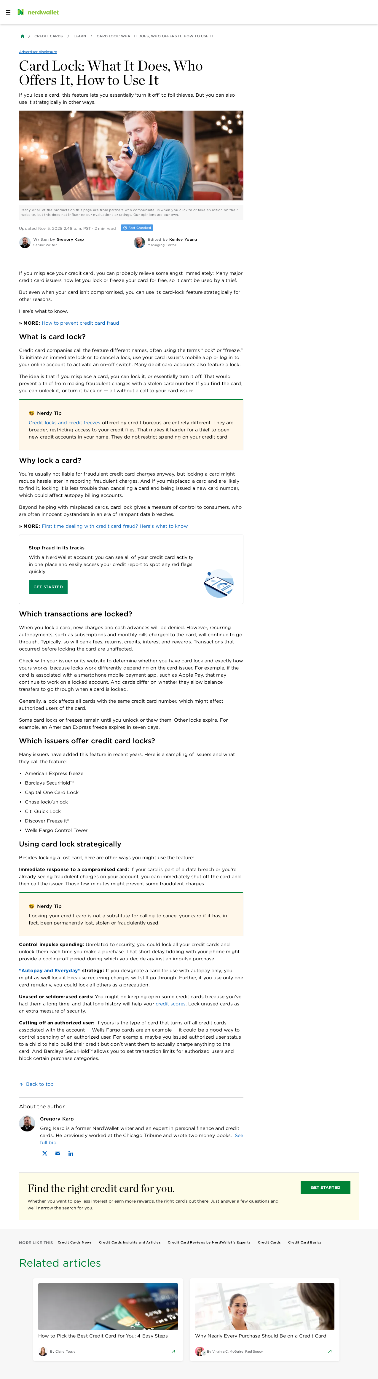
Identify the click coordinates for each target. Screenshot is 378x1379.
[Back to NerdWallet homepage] (22, 36)
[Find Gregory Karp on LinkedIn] (71, 1153)
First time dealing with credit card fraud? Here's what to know (115, 526)
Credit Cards (48, 36)
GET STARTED (326, 1187)
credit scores (171, 1004)
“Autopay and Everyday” (50, 970)
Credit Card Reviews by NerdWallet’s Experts (209, 1242)
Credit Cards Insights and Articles (130, 1242)
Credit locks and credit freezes (64, 422)
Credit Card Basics (305, 1242)
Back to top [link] (40, 1084)
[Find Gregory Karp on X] (45, 1153)
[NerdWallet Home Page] (38, 12)
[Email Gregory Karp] (58, 1153)
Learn (80, 36)
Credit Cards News (75, 1242)
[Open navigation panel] (8, 12)
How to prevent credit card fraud (80, 323)
